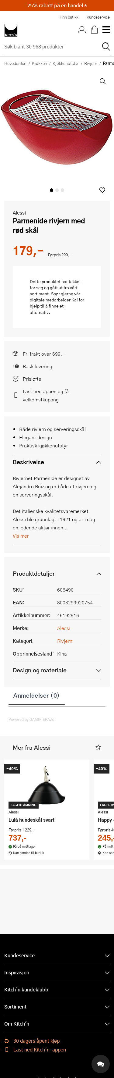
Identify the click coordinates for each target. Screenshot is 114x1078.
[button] (102, 190)
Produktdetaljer (34, 573)
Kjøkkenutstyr (66, 63)
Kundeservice (98, 17)
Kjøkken (39, 63)
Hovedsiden (15, 63)
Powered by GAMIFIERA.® (31, 719)
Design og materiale (40, 670)
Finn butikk (69, 17)
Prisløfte (32, 378)
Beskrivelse (28, 461)
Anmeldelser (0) (36, 695)
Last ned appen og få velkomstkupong (46, 395)
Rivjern (90, 63)
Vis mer (21, 535)
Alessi (19, 212)
